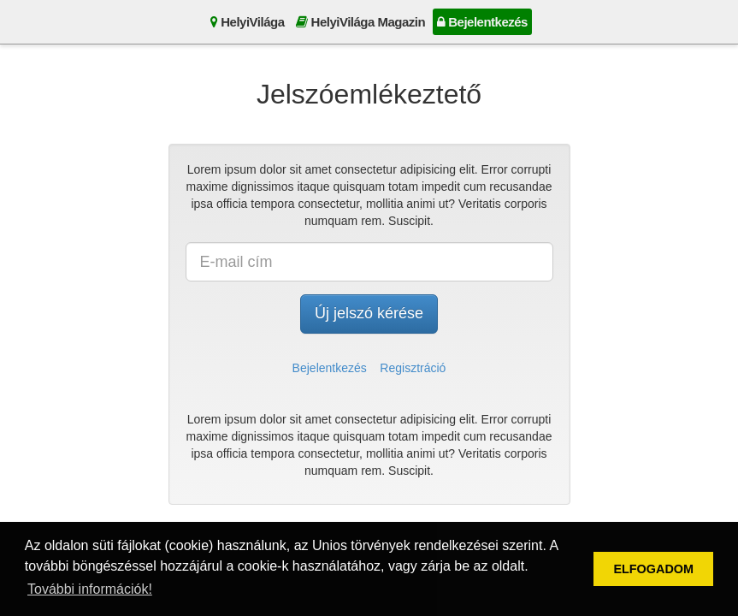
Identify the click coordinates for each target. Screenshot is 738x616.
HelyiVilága (247, 22)
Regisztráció (413, 368)
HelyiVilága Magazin (360, 22)
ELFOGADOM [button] (653, 569)
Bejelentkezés (482, 22)
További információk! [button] (89, 589)
